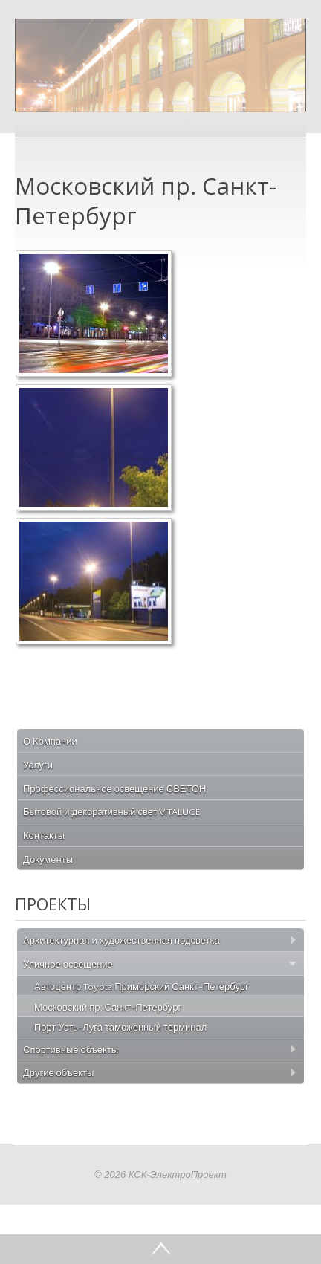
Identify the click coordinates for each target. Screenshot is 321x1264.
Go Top (160, 1249)
